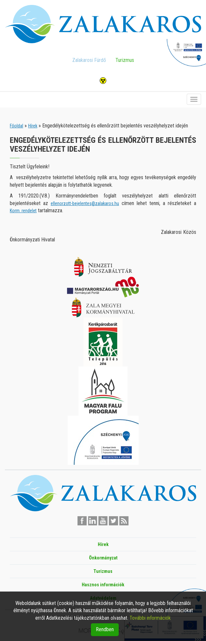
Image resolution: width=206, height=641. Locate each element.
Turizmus (124, 60)
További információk (150, 618)
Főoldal (16, 125)
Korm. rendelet (23, 210)
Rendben (105, 629)
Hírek (32, 125)
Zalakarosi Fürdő (89, 60)
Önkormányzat (103, 557)
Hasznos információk (103, 584)
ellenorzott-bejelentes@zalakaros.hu (85, 203)
